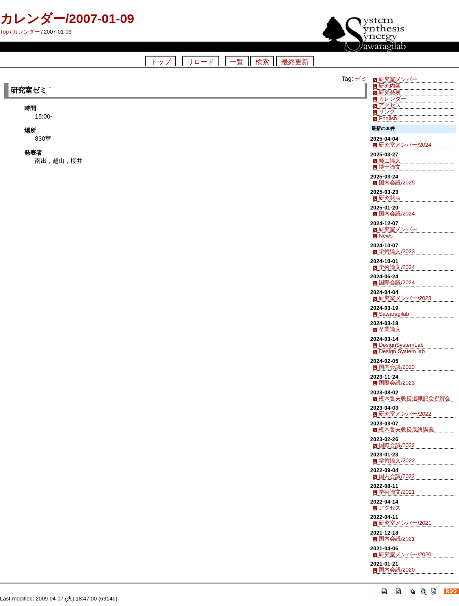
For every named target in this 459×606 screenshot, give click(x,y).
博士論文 (390, 167)
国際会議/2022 (396, 445)
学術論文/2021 (396, 492)
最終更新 (295, 61)
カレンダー (26, 31)
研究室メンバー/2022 (405, 414)
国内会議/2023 (396, 367)
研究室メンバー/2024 (405, 145)
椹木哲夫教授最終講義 (406, 429)
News (385, 235)
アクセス (390, 105)
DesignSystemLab (401, 345)
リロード (200, 61)
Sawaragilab (394, 314)
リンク (387, 111)
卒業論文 (390, 329)
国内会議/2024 (396, 213)
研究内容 (390, 85)
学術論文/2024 (396, 267)
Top (4, 31)
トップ (160, 61)
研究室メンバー (398, 79)
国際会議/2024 (396, 282)
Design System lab (402, 351)
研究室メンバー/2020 (405, 554)
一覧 (237, 61)
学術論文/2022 (396, 460)
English (388, 118)
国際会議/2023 (396, 382)
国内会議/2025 (396, 182)
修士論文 (390, 160)
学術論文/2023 (396, 251)
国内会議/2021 (396, 538)
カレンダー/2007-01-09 (67, 18)
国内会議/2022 (396, 476)
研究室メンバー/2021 (405, 523)
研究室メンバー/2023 (405, 298)
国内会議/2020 (396, 569)
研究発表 (390, 92)
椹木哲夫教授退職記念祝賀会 (414, 398)
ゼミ (361, 78)
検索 (262, 61)
